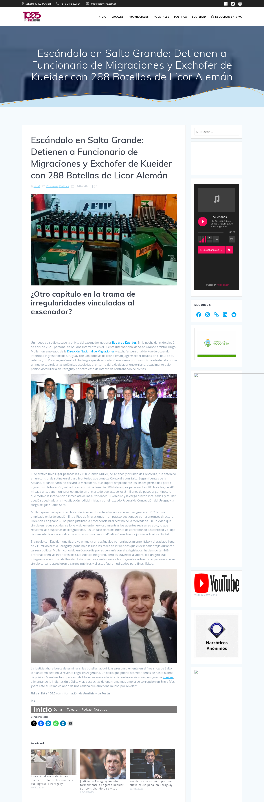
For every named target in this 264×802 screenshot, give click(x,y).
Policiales (161, 16)
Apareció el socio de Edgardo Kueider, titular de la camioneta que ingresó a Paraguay (52, 780)
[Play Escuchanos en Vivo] (202, 221)
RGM (37, 186)
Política (180, 16)
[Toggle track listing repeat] (216, 239)
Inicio (102, 16)
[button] (229, 250)
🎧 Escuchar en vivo (226, 16)
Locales (117, 16)
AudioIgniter (223, 285)
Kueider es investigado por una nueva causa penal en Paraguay (151, 783)
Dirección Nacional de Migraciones (91, 351)
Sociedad (199, 16)
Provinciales (139, 16)
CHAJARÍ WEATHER (216, 158)
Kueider (168, 677)
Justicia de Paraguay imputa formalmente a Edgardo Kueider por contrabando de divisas (102, 784)
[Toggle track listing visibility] (232, 239)
